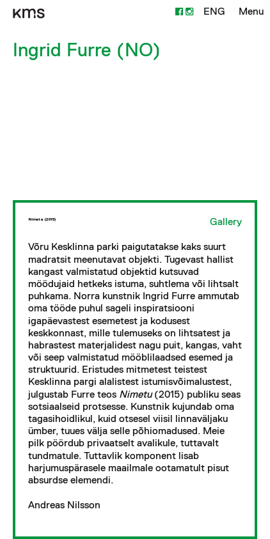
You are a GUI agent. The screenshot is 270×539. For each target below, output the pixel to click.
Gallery (226, 221)
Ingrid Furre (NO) (87, 49)
